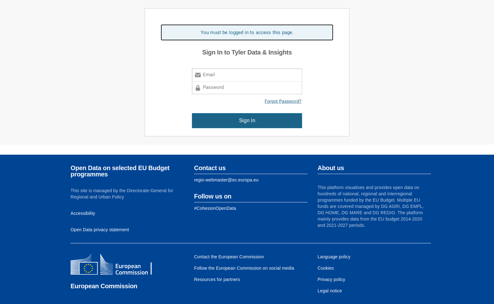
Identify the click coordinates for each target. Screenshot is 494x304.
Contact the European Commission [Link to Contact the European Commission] (229, 256)
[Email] (247, 74)
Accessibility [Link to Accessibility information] (83, 213)
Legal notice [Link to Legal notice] (330, 290)
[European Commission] (116, 265)
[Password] (247, 87)
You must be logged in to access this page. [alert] (247, 32)
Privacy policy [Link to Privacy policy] (331, 279)
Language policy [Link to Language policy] (334, 256)
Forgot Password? (283, 101)
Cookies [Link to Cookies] (326, 268)
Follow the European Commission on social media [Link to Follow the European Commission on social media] (244, 268)
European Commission (104, 286)
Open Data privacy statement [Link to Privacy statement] (100, 229)
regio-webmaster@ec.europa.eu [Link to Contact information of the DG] (226, 179)
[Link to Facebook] (215, 208)
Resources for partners (217, 279)
